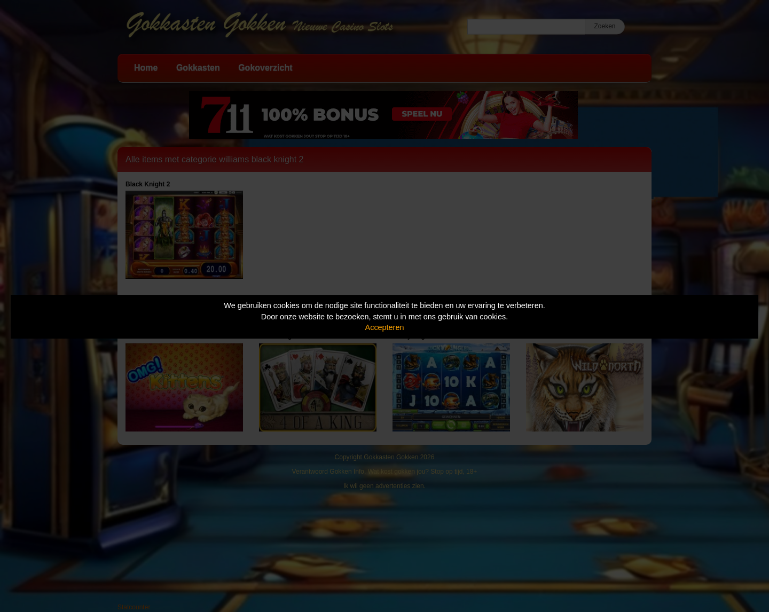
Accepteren (384, 327)
